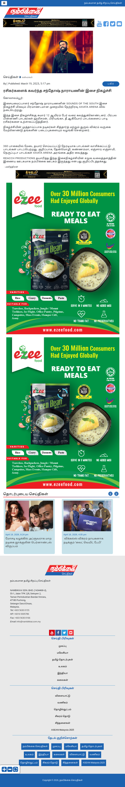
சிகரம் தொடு (62, 716)
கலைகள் (27, 77)
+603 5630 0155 (21, 610)
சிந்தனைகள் (62, 723)
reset (15, 769)
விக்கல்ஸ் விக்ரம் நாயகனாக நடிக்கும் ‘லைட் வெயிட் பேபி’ (83, 540)
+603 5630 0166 (22, 618)
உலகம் (62, 666)
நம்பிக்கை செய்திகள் (35, 746)
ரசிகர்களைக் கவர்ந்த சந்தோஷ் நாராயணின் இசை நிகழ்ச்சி (57, 91)
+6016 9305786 (21, 614)
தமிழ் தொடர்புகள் (62, 660)
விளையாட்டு (62, 696)
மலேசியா (62, 653)
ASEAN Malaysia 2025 (62, 730)
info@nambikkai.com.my (29, 621)
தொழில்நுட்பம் (62, 709)
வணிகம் (62, 703)
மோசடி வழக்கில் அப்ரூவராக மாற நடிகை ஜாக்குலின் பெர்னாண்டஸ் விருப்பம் (28, 542)
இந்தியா (62, 673)
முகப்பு (62, 646)
